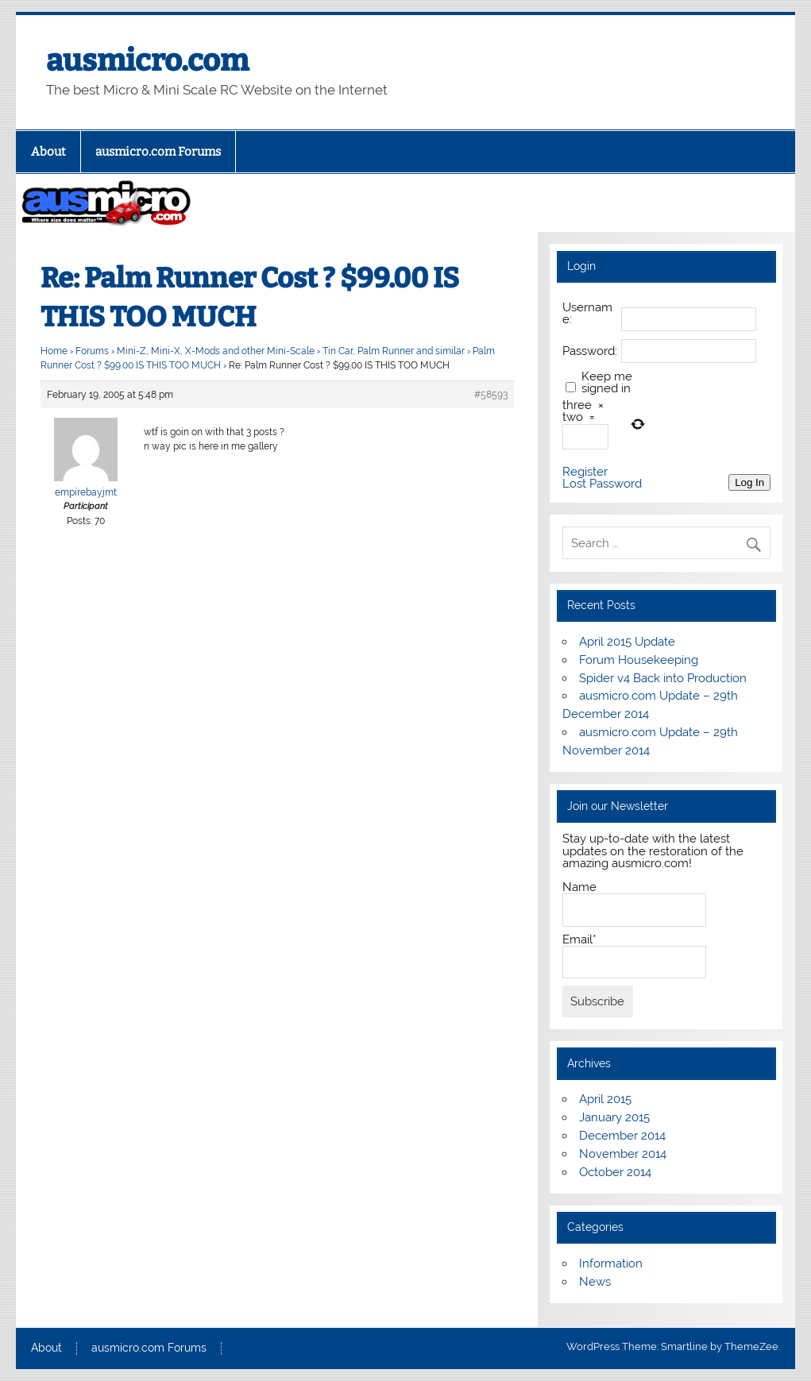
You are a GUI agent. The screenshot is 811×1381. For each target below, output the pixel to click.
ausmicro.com (147, 60)
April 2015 (605, 1099)
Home (54, 351)
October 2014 (615, 1172)
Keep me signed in (606, 383)
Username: (587, 314)
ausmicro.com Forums (158, 152)
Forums (92, 351)
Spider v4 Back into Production (663, 678)
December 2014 (622, 1135)
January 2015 (614, 1117)
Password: (589, 351)
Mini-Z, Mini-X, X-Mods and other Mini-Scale (216, 351)
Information (611, 1263)
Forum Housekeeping (638, 660)
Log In (749, 482)
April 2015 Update (627, 642)
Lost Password (602, 484)
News (595, 1282)
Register (585, 472)
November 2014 (622, 1154)
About (48, 152)
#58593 (491, 394)
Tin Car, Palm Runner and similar (393, 351)
